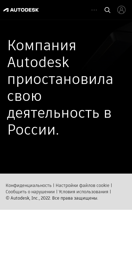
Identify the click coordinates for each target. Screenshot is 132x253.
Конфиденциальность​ (29, 185)
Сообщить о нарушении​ (30, 191)
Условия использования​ (83, 191)
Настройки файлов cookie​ (82, 185)
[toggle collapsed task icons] (94, 10)
